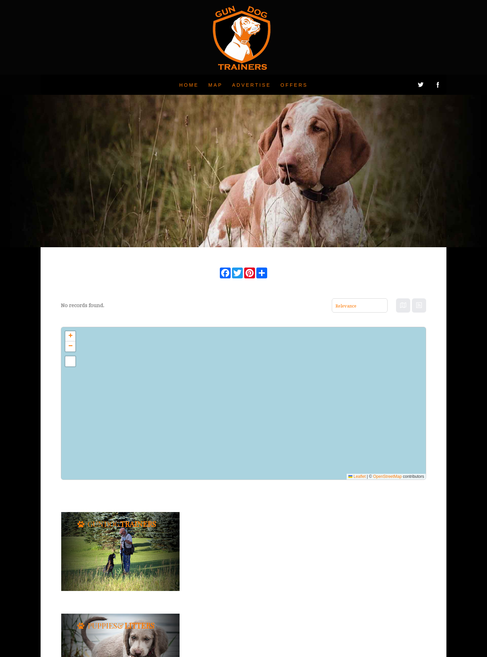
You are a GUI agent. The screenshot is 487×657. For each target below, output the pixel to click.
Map (215, 85)
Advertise (251, 85)
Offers (294, 85)
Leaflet (357, 476)
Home (189, 85)
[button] (70, 336)
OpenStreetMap (387, 476)
